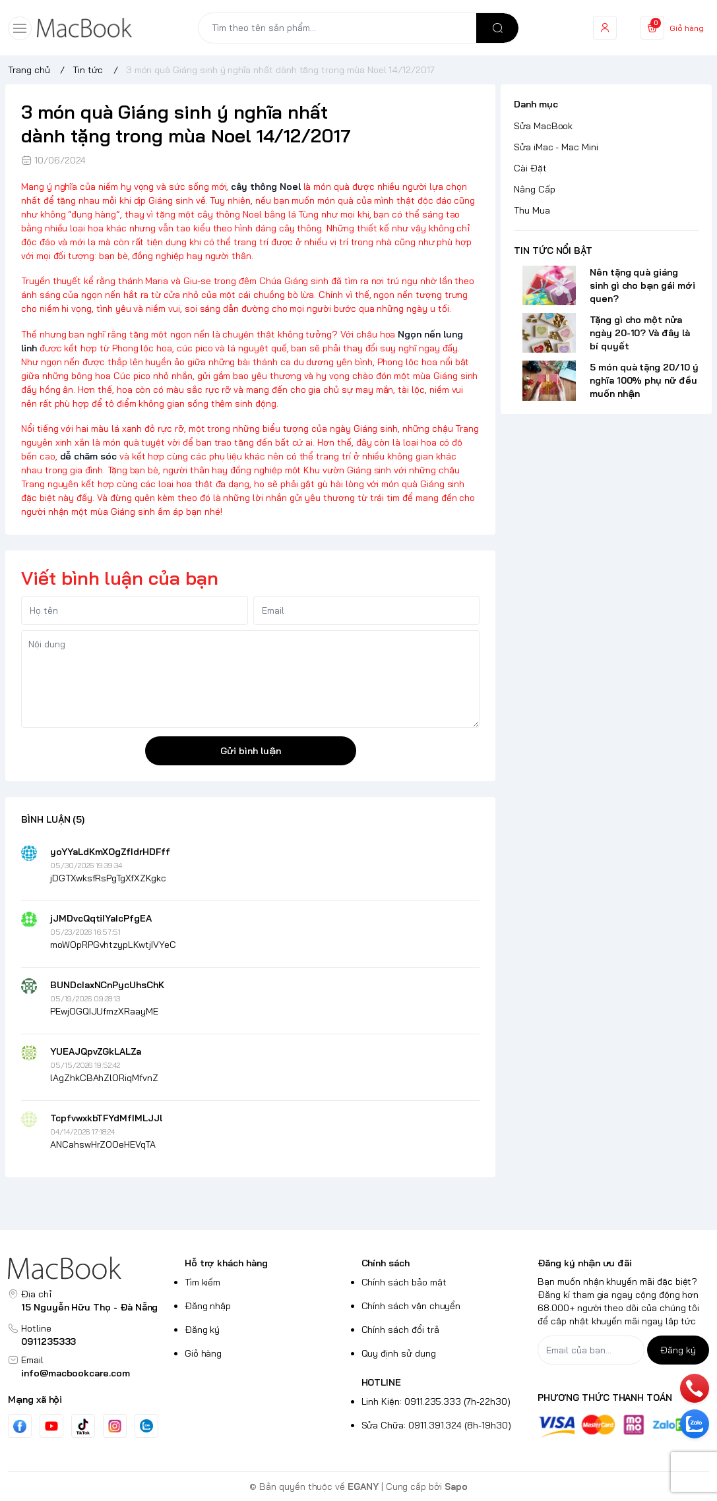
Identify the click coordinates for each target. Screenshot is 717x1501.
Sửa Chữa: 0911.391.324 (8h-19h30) (436, 1425)
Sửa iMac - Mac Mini (556, 147)
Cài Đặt (530, 168)
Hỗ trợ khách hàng (226, 1263)
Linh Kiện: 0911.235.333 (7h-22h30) (436, 1401)
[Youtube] (51, 1425)
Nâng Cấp (534, 189)
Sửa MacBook (543, 126)
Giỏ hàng (203, 1353)
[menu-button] (20, 28)
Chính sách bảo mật (404, 1282)
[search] (497, 28)
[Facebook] (19, 1426)
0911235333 (48, 1341)
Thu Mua (532, 210)
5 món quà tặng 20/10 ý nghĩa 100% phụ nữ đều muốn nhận (644, 380)
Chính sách (385, 1263)
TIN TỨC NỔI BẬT (553, 250)
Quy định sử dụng (398, 1353)
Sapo (456, 1486)
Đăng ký (202, 1330)
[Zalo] (146, 1425)
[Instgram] (114, 1425)
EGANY (363, 1486)
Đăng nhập (208, 1306)
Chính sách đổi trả (400, 1330)
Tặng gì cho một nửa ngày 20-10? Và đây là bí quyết (640, 333)
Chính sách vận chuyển (411, 1306)
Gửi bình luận (250, 751)
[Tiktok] (83, 1426)
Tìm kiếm (203, 1282)
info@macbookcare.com (75, 1373)
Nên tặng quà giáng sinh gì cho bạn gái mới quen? (642, 285)
